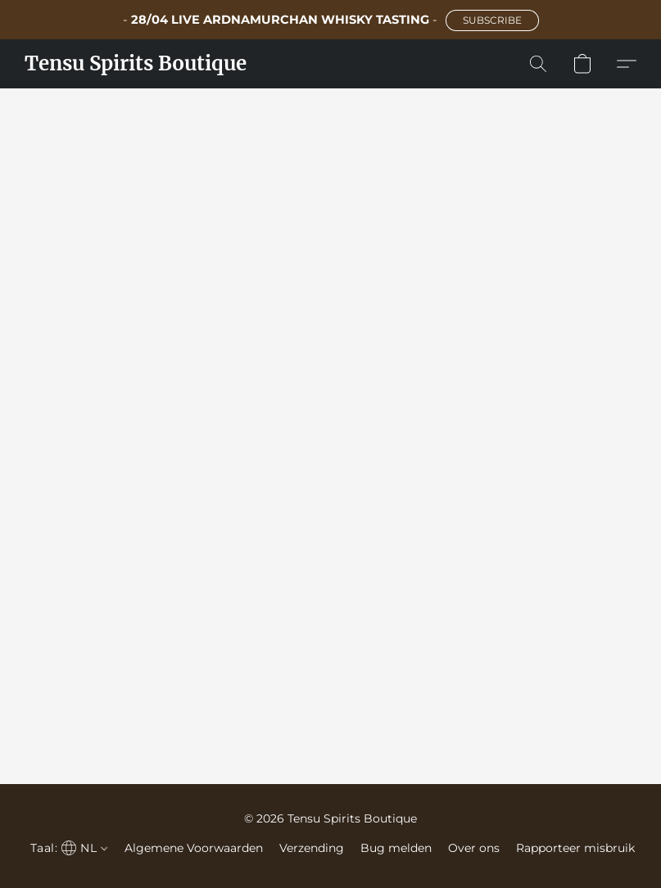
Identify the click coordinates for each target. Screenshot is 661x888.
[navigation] (67, 847)
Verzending (311, 848)
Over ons (474, 848)
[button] (492, 20)
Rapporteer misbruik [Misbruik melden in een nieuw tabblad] (575, 848)
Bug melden (396, 848)
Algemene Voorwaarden (194, 848)
